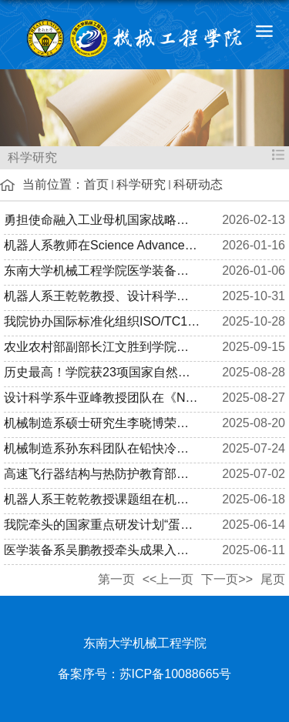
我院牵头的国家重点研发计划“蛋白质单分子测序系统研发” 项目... (102, 524)
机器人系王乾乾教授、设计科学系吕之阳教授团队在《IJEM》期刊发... (102, 296)
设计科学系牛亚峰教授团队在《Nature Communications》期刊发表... (102, 397)
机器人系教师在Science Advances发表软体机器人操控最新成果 (102, 245)
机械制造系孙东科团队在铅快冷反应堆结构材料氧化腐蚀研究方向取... (102, 448)
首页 (96, 184)
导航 (263, 30)
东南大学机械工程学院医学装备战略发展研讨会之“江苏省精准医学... (102, 270)
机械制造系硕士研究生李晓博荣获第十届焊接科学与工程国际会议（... (102, 423)
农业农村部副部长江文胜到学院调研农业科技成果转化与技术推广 (102, 346)
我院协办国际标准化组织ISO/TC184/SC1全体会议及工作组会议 (102, 321)
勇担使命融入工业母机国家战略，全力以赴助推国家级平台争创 (102, 219)
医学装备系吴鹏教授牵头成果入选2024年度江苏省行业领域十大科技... (102, 550)
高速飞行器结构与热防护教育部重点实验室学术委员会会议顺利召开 (102, 473)
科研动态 (198, 184)
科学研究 (141, 184)
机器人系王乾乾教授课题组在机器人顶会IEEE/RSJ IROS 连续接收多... (102, 499)
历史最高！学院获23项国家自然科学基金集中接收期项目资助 (102, 372)
